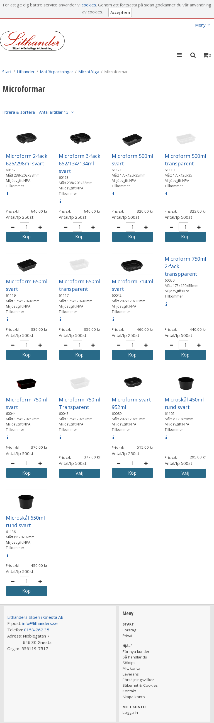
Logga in (130, 712)
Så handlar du (135, 657)
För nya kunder (136, 651)
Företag (129, 629)
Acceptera (120, 12)
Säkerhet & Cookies (140, 685)
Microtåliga (88, 71)
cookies (89, 5)
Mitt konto (131, 668)
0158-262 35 (36, 629)
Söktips (129, 662)
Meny (200, 25)
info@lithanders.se (40, 623)
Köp (26, 236)
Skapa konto (134, 696)
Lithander (26, 71)
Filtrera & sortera (35, 112)
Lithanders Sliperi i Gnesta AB (35, 617)
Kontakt (129, 690)
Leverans (131, 674)
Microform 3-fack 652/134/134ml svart (79, 163)
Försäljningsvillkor (138, 679)
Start (7, 71)
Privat (127, 635)
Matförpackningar (56, 71)
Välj (80, 473)
